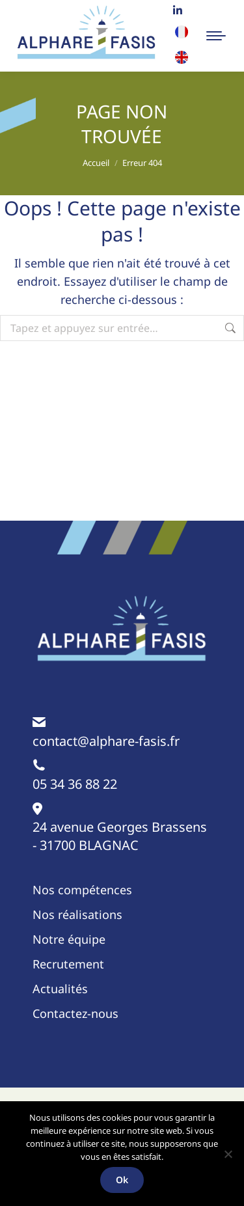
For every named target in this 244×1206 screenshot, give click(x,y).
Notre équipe (69, 939)
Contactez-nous (75, 1013)
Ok (122, 1179)
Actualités (60, 988)
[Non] (227, 1153)
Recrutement (68, 964)
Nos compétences (82, 890)
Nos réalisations (77, 914)
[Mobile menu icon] (216, 36)
